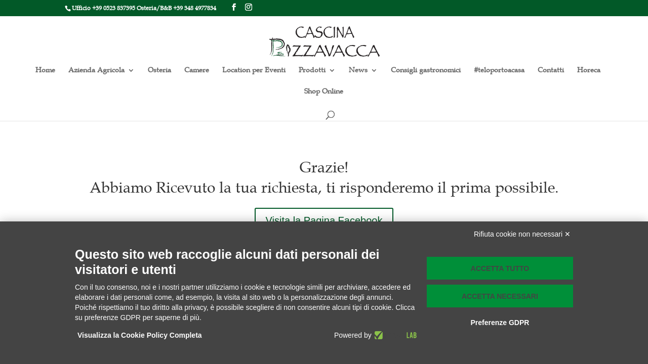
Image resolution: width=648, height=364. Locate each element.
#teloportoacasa (499, 70)
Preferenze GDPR (499, 322)
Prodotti (312, 70)
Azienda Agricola (96, 70)
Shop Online (323, 92)
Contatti (551, 70)
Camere (196, 70)
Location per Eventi (254, 70)
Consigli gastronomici (426, 70)
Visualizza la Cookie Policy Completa (139, 335)
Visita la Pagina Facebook (324, 220)
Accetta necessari (500, 296)
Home (45, 70)
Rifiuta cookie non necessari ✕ (522, 234)
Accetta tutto (500, 268)
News (358, 70)
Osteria (159, 70)
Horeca (588, 70)
